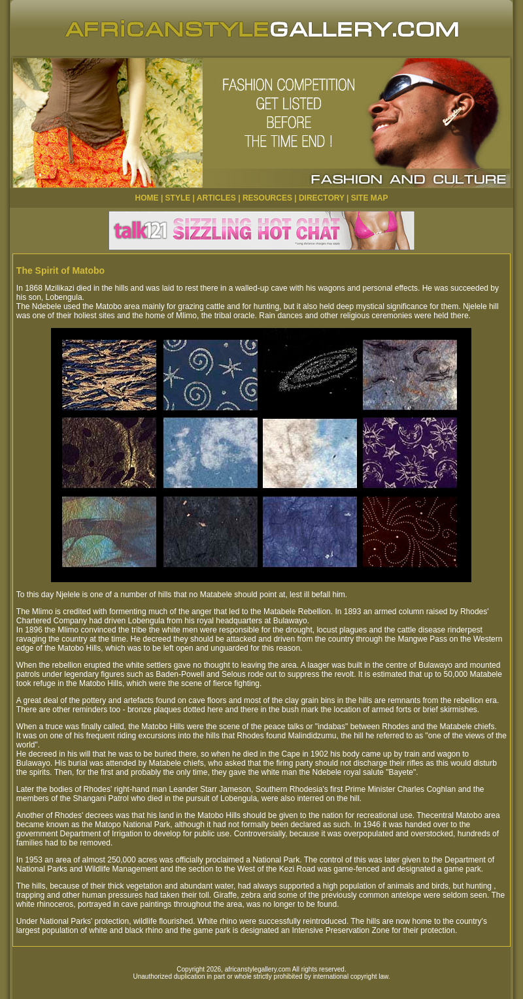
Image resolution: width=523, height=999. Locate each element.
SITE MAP (369, 198)
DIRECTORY (322, 198)
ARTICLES (216, 198)
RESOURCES (267, 198)
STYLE (178, 198)
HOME (147, 198)
